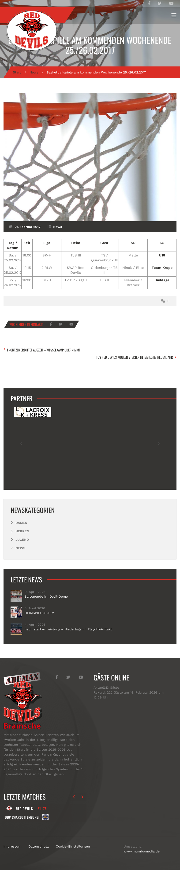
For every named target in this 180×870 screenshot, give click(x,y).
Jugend (22, 539)
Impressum (12, 846)
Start (17, 72)
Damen (21, 523)
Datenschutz (38, 846)
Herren (22, 531)
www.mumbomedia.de (142, 851)
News (34, 72)
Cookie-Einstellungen (73, 846)
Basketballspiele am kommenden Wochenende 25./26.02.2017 (90, 44)
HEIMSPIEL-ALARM (39, 613)
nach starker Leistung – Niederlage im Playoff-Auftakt (68, 629)
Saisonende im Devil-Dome (46, 596)
